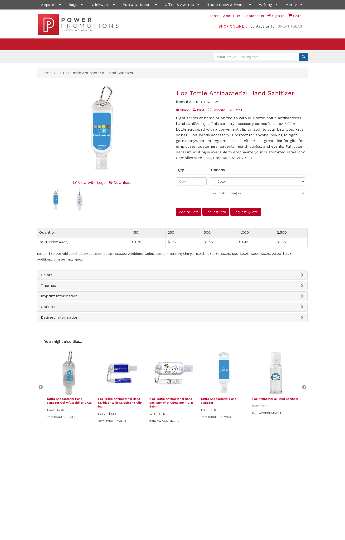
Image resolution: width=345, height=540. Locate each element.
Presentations (187, 456)
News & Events (95, 456)
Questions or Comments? (60, 478)
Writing (265, 4)
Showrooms (139, 462)
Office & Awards (179, 4)
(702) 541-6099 (294, 513)
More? (291, 4)
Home (41, 456)
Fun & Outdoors (137, 4)
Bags (73, 4)
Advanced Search (143, 456)
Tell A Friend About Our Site (62, 483)
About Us (44, 462)
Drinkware (100, 4)
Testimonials (186, 462)
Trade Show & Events (226, 4)
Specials (89, 462)
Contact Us (45, 469)
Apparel (48, 4)
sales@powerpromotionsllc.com (278, 518)
